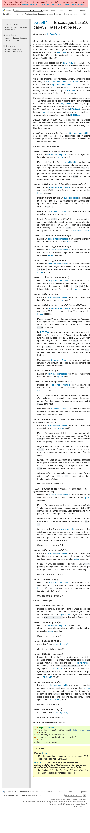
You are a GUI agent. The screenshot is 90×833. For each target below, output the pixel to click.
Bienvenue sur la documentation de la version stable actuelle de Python (54, 4)
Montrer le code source (13, 51)
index (84, 10)
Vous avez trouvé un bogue (76, 805)
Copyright (55, 800)
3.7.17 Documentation (22, 793)
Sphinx (80, 807)
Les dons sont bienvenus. (78, 803)
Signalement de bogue (13, 49)
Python (8, 10)
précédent (61, 10)
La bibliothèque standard (13, 14)
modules (77, 10)
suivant (69, 10)
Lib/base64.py (53, 35)
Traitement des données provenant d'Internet (43, 14)
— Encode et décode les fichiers (16, 39)
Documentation (49, 10)
